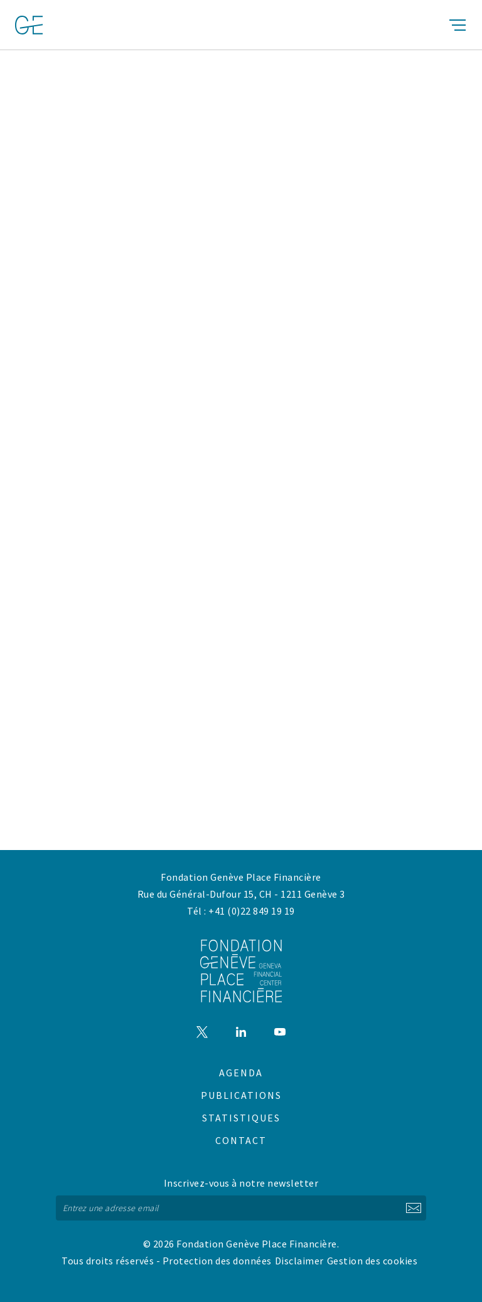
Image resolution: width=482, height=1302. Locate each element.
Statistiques (241, 1117)
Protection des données (217, 1260)
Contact (241, 1140)
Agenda (241, 1072)
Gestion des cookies (372, 1260)
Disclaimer (299, 1260)
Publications (241, 1095)
